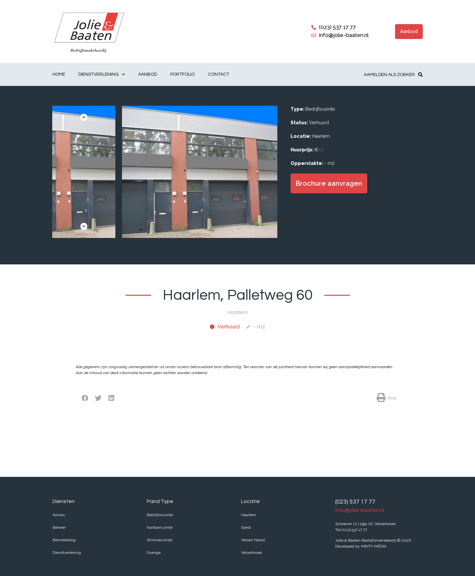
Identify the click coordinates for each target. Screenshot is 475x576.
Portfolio (182, 74)
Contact (218, 74)
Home (59, 74)
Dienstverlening (101, 74)
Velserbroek (251, 552)
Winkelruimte (159, 540)
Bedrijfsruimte (160, 515)
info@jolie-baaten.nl (359, 510)
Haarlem (248, 515)
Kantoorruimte (160, 527)
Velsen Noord (253, 540)
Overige (154, 552)
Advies (59, 515)
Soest (246, 527)
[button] (409, 31)
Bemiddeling (64, 540)
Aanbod (147, 74)
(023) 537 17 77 (355, 502)
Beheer (59, 527)
